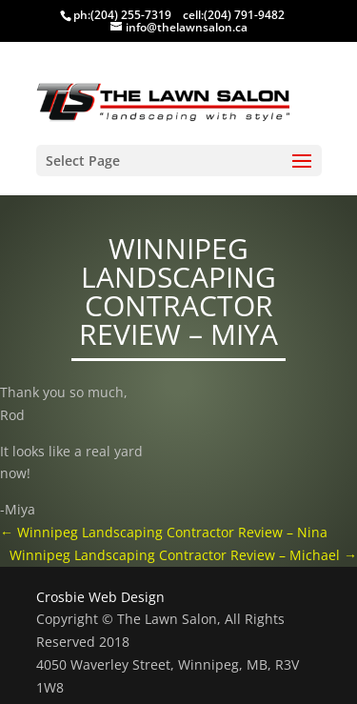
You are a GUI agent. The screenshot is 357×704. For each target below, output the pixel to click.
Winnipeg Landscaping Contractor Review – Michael (183, 555)
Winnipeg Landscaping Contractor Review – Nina (163, 532)
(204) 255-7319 (130, 15)
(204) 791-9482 (244, 15)
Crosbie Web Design (100, 597)
